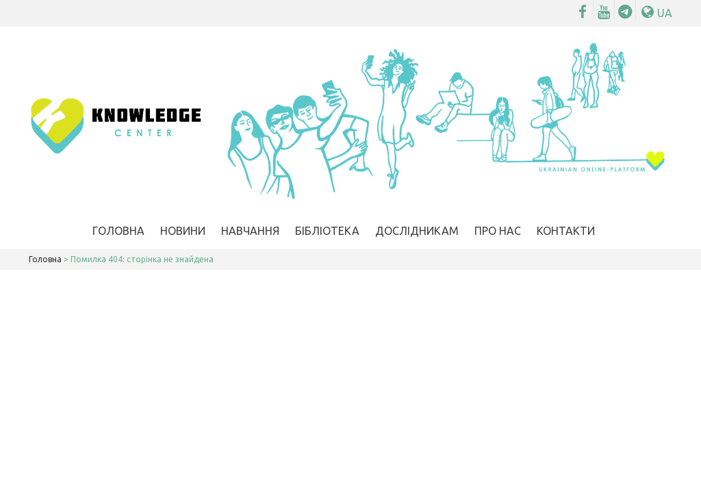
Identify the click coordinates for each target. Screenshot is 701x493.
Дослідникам (417, 231)
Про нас (497, 231)
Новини (182, 231)
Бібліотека (327, 231)
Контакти (566, 231)
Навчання (250, 231)
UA (656, 13)
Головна (118, 231)
